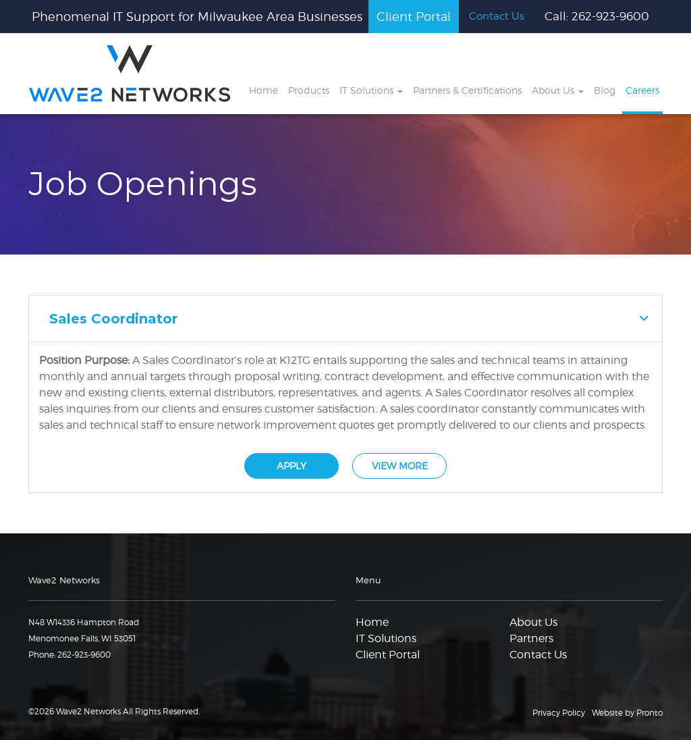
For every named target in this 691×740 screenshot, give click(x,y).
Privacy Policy (558, 713)
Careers (642, 90)
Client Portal (414, 16)
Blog (604, 90)
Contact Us (496, 16)
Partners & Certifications (467, 90)
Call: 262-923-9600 (597, 16)
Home (263, 90)
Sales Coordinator (113, 319)
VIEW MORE (400, 465)
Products (308, 90)
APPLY (291, 465)
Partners (531, 638)
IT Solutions (371, 90)
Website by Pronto (627, 713)
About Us (558, 90)
